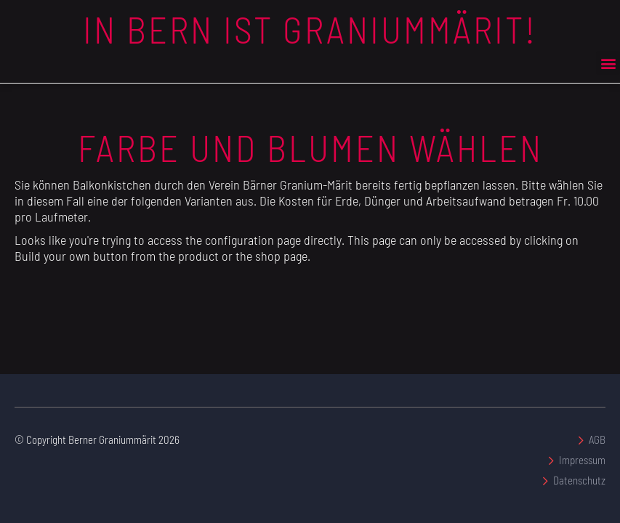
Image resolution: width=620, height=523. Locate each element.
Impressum (582, 459)
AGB (597, 439)
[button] (608, 63)
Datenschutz (579, 480)
